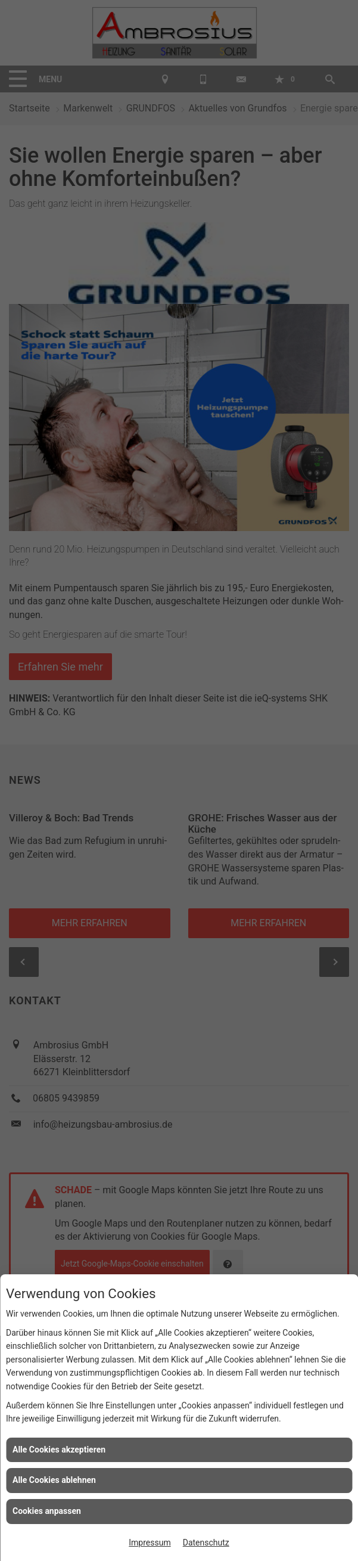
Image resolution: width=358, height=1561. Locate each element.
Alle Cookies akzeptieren (59, 1449)
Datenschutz (206, 1542)
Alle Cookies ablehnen (54, 1480)
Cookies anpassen (47, 1511)
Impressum (149, 1542)
